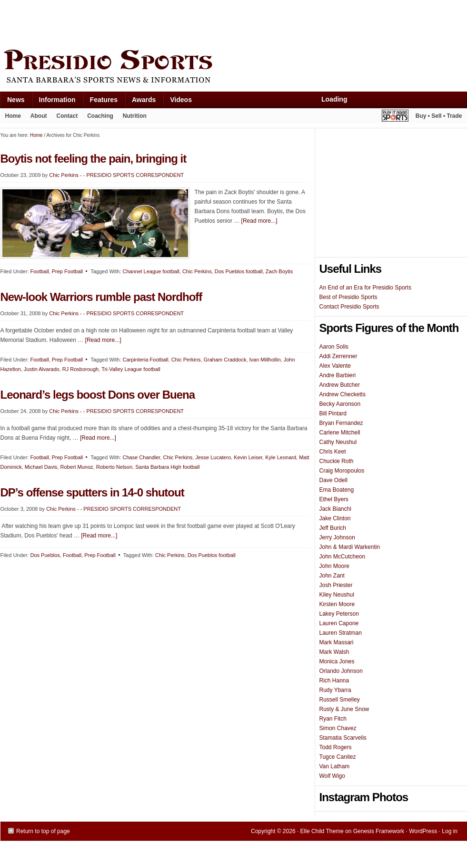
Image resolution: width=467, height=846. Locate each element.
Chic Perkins (197, 271)
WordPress (423, 831)
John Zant (332, 575)
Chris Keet (332, 451)
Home (13, 116)
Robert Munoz (76, 467)
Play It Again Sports (395, 117)
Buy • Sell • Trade (439, 116)
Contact (67, 116)
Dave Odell (333, 480)
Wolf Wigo (332, 776)
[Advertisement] (173, 22)
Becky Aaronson (340, 404)
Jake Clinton (335, 518)
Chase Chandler (141, 457)
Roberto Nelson (114, 467)
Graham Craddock (225, 359)
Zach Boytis (279, 271)
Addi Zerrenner (338, 356)
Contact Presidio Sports (349, 306)
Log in (449, 831)
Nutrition (135, 116)
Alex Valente (335, 365)
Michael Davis (41, 467)
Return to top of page (43, 831)
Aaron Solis (333, 346)
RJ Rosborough (80, 369)
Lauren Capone (339, 623)
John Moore (334, 566)
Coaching (100, 116)
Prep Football (67, 271)
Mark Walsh (334, 652)
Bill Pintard (333, 413)
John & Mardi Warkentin (349, 547)
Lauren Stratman (340, 632)
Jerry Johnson (337, 537)
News (12, 102)
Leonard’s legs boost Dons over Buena (97, 394)
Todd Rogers (335, 747)
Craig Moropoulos (342, 470)
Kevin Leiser (248, 457)
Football (39, 271)
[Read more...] (259, 220)
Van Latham (334, 766)
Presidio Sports (233, 68)
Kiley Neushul (336, 594)
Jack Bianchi (335, 509)
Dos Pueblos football (239, 271)
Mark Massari (336, 642)
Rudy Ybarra (335, 690)
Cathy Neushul (338, 442)
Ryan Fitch (333, 718)
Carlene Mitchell (339, 432)
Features (100, 102)
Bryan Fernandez (341, 423)
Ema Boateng (336, 489)
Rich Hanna (334, 680)
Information (54, 102)
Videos (181, 99)
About (36, 118)
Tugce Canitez (337, 756)
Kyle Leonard (280, 457)
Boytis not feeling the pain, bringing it (93, 158)
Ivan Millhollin (265, 359)
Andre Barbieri (337, 375)
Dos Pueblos (45, 555)
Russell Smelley (339, 699)
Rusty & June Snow (344, 709)
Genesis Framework (378, 831)
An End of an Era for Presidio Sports (365, 287)
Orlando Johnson (341, 671)
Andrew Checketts (342, 394)
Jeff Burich (332, 528)
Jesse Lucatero (213, 457)
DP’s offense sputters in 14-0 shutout (92, 492)
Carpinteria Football (146, 359)
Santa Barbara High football (167, 467)
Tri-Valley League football (130, 369)
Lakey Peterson (339, 613)
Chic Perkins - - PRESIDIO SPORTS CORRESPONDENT (116, 175)
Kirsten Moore (337, 604)
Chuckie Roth (336, 461)
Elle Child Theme (322, 831)
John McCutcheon (342, 556)
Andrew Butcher (339, 385)
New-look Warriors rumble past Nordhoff (101, 296)
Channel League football (151, 271)
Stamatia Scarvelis (343, 737)
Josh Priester (336, 585)
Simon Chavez (338, 728)
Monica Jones (337, 661)
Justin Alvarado (42, 369)
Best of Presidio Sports (348, 297)
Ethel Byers (333, 499)
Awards (140, 102)
